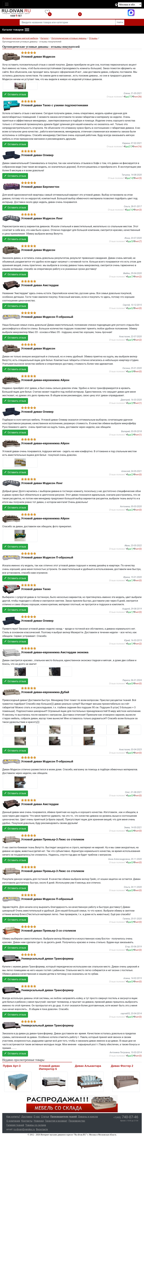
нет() (137, 96)
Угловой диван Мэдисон (38, 56)
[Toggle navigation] (6, 4)
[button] (16, 30)
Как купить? (13, 1116)
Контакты (26, 1120)
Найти (120, 22)
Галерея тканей (15, 1125)
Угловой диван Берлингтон (40, 186)
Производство (76, 1120)
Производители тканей (63, 1116)
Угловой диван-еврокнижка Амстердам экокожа (54, 652)
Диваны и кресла (88, 1116)
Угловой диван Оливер (37, 155)
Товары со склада (35, 1125)
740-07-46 (125, 1117)
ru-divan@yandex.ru (24, 1129)
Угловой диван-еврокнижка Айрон (45, 380)
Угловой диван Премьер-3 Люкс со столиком (52, 839)
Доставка (26, 1116)
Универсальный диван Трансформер (47, 958)
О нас (37, 1116)
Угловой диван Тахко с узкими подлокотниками (54, 105)
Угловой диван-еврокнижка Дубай (45, 692)
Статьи (45, 1116)
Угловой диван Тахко (36, 589)
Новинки (39, 1120)
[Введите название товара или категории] (68, 22)
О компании (13, 1120)
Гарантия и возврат (56, 1120)
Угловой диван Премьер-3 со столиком (48, 930)
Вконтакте (42, 1129)
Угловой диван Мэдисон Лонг (42, 218)
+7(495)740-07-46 (105, 12)
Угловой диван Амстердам (40, 285)
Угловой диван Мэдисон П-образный (47, 316)
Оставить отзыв (15, 94)
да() (128, 96)
